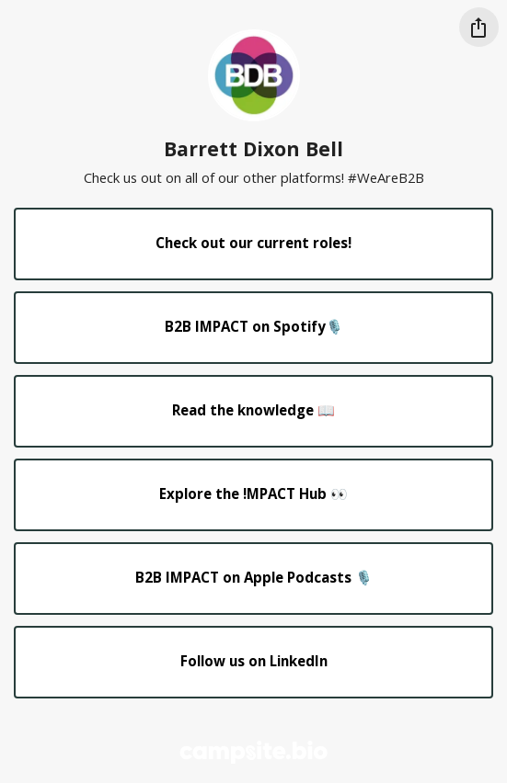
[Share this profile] (479, 27)
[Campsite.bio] (253, 752)
